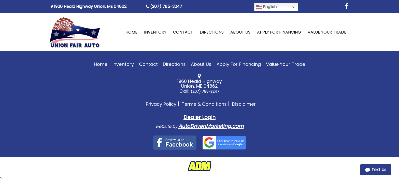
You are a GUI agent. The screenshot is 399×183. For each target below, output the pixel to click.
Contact (148, 64)
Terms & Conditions (204, 104)
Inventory (123, 64)
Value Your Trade (285, 64)
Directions (174, 64)
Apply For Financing (239, 64)
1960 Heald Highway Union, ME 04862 (88, 6)
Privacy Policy (161, 104)
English (266, 7)
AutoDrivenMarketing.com (211, 126)
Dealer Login (199, 117)
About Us (201, 64)
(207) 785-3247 (164, 6)
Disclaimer (244, 104)
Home (100, 64)
